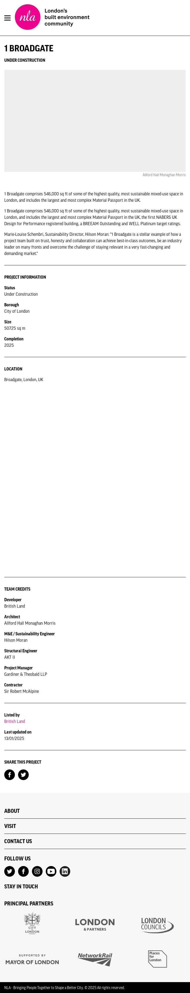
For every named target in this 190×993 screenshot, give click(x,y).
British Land (14, 721)
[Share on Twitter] (23, 774)
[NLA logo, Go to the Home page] (52, 17)
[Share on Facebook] (9, 774)
